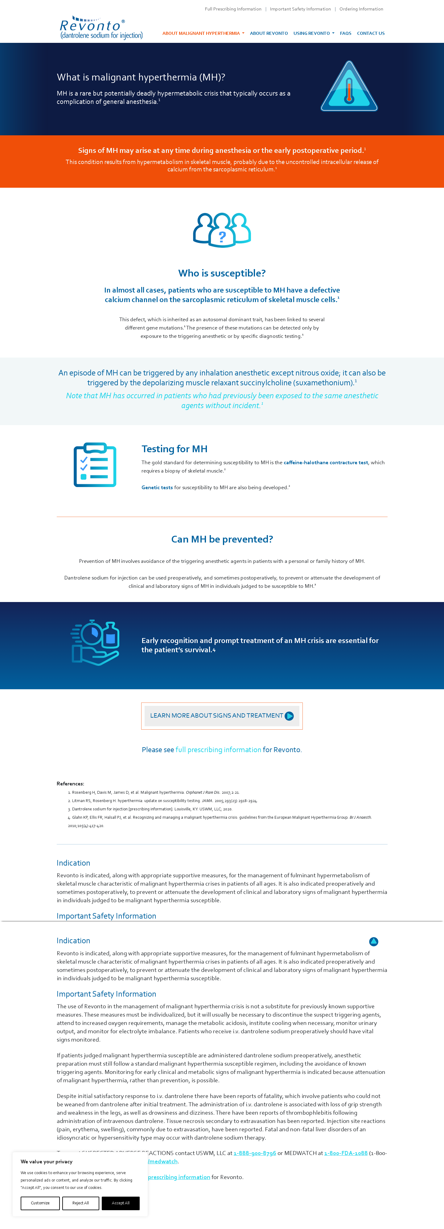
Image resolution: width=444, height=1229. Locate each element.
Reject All (80, 1203)
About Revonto (269, 33)
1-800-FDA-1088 (346, 1153)
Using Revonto (312, 33)
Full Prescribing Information (233, 9)
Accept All (121, 1203)
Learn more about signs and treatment (222, 716)
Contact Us (371, 33)
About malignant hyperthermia (201, 33)
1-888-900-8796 (255, 1153)
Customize (40, 1203)
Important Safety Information (300, 9)
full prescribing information (218, 750)
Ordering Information (361, 9)
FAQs (346, 33)
